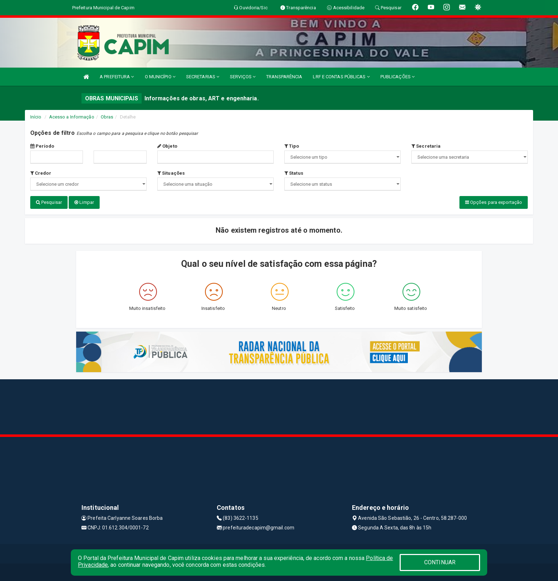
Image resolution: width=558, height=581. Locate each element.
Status (293, 173)
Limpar (84, 202)
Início (36, 117)
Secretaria (426, 146)
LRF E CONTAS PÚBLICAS (341, 76)
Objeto (167, 146)
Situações (171, 173)
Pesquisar (49, 202)
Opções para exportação (493, 202)
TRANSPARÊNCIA (284, 76)
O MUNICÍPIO (160, 76)
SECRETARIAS (202, 76)
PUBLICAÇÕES (397, 76)
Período (42, 146)
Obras (107, 117)
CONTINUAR (440, 562)
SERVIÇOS (243, 76)
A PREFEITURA (117, 76)
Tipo (291, 146)
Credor (40, 173)
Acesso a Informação (71, 117)
